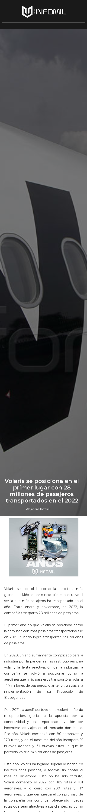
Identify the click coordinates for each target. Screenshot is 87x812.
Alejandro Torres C (38, 509)
